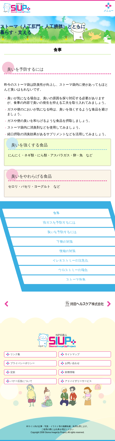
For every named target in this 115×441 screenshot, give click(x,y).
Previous (6, 304)
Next (109, 304)
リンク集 (15, 354)
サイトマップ (72, 354)
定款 (12, 372)
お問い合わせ (72, 363)
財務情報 (70, 372)
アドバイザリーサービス (78, 381)
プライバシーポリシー (22, 363)
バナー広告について (21, 381)
